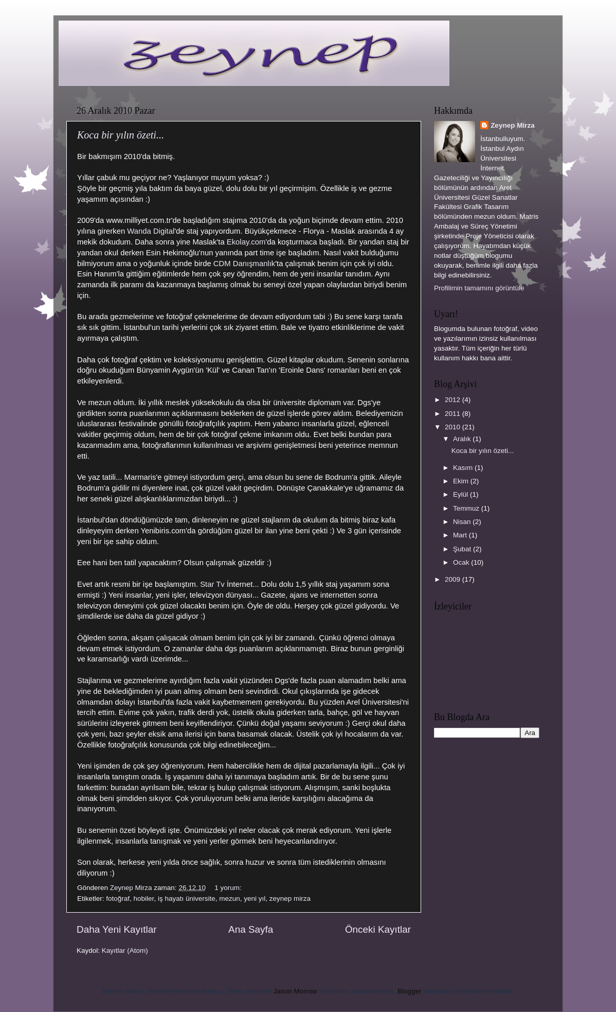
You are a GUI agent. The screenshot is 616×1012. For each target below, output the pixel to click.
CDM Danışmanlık (244, 263)
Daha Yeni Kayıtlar (116, 929)
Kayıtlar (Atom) (125, 950)
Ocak (462, 562)
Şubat (463, 549)
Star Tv (212, 584)
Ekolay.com (246, 242)
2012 (453, 400)
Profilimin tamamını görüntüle (479, 288)
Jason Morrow (295, 991)
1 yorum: (228, 888)
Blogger (409, 991)
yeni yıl (254, 898)
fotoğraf (118, 898)
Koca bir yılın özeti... (120, 135)
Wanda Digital (150, 231)
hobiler (144, 898)
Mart (461, 535)
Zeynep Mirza (513, 125)
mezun (229, 898)
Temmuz (467, 508)
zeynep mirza (290, 898)
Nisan (463, 522)
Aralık (463, 439)
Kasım (464, 468)
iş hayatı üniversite (186, 898)
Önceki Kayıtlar (378, 929)
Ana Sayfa (250, 929)
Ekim (461, 481)
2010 (453, 427)
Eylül (461, 494)
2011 (453, 413)
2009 (453, 579)
